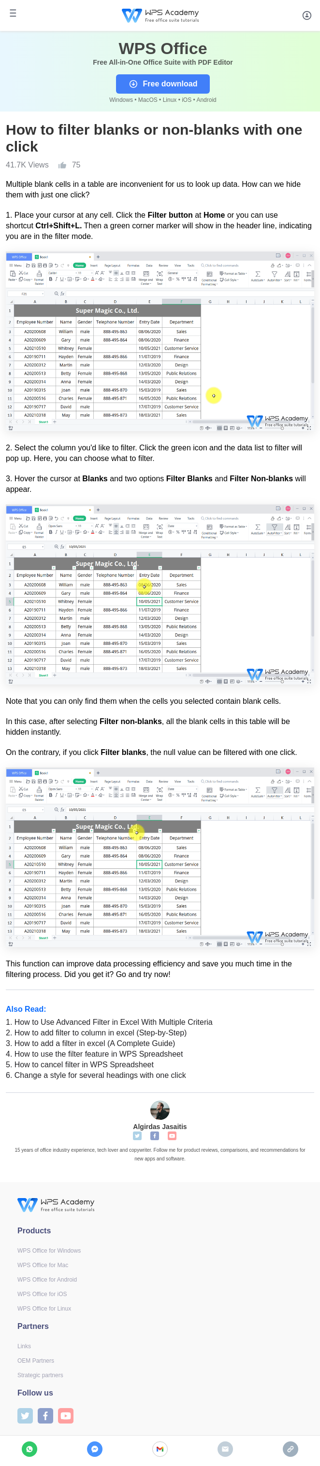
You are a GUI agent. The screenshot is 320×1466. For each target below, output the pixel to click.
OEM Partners (35, 1360)
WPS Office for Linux (44, 1308)
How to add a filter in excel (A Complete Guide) (90, 1043)
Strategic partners (40, 1375)
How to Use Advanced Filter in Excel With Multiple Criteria (109, 1022)
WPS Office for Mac (42, 1265)
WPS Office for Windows (49, 1250)
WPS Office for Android (47, 1279)
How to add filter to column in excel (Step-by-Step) (96, 1033)
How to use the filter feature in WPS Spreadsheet (94, 1054)
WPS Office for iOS (42, 1294)
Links (24, 1346)
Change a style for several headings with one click (96, 1075)
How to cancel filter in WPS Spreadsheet (80, 1065)
